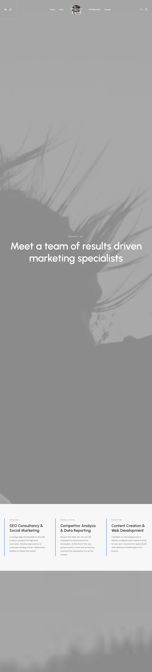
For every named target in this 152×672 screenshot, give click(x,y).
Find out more (16, 320)
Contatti (107, 9)
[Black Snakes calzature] (76, 9)
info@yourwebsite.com (40, 610)
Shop (61, 9)
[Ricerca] (142, 9)
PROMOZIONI (94, 9)
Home (52, 9)
